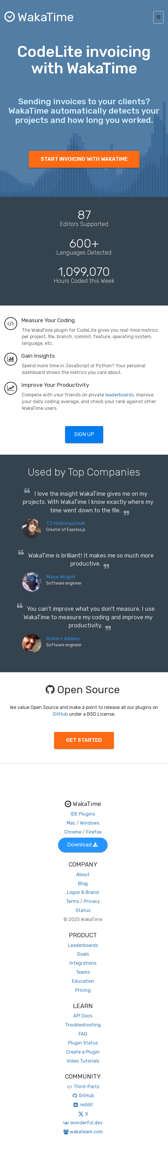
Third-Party (82, 1086)
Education (83, 981)
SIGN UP (84, 434)
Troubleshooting (83, 1025)
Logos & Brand (83, 892)
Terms (72, 901)
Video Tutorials (83, 1061)
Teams (83, 972)
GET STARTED (84, 740)
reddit (83, 1104)
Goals (83, 954)
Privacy (92, 901)
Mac (71, 823)
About (83, 874)
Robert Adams (63, 638)
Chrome (72, 832)
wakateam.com (83, 1131)
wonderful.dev (82, 1122)
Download (82, 844)
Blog (83, 883)
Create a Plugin (83, 1052)
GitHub (60, 714)
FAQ (82, 1034)
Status (83, 910)
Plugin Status (83, 1043)
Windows (89, 823)
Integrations (82, 963)
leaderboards (119, 395)
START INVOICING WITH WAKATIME (84, 159)
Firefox (94, 832)
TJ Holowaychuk (65, 523)
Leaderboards (83, 945)
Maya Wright (60, 577)
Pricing (83, 990)
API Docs (82, 1016)
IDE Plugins (83, 814)
